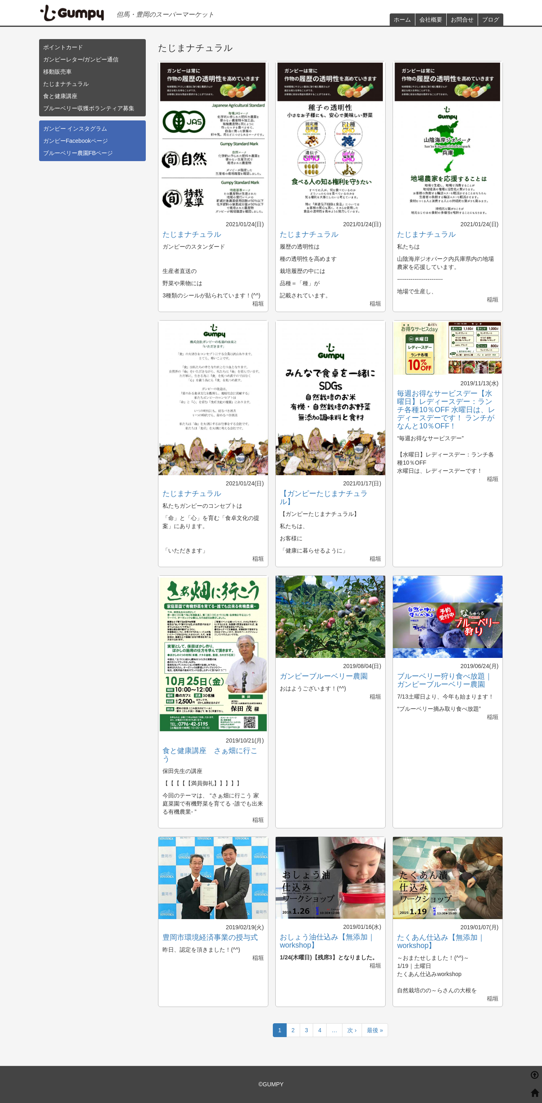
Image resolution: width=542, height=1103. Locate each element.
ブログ (490, 19)
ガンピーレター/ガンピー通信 (81, 59)
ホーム (402, 19)
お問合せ (462, 19)
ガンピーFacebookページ (75, 141)
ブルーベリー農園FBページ (78, 153)
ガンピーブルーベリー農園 (324, 676)
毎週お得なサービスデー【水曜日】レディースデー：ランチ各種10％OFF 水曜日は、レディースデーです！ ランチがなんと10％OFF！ (446, 409)
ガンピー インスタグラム (75, 128)
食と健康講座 (60, 96)
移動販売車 (57, 71)
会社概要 (430, 19)
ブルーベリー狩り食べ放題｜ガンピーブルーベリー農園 (444, 680)
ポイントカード (63, 47)
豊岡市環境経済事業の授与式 (210, 937)
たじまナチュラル (66, 84)
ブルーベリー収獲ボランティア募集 (88, 108)
